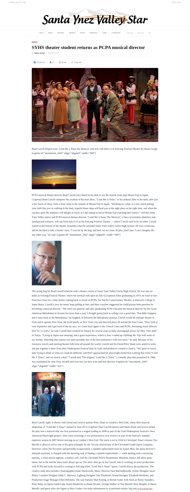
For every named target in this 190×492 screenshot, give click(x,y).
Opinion (72, 33)
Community (116, 33)
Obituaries (93, 33)
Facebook (39, 62)
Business (61, 33)
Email (62, 62)
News (41, 33)
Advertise (129, 33)
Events (82, 33)
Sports (50, 33)
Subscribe (140, 33)
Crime (104, 33)
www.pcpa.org (145, 488)
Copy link (76, 62)
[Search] (149, 33)
